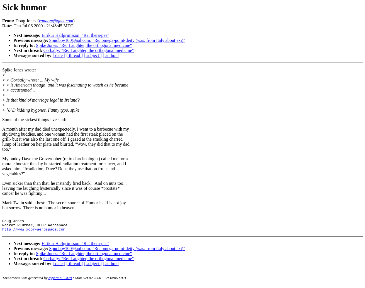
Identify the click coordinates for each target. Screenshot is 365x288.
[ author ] (111, 55)
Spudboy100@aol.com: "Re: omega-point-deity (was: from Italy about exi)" (117, 40)
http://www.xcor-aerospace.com (33, 232)
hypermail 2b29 (60, 281)
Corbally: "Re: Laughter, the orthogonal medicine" (88, 50)
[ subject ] (93, 55)
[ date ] (59, 55)
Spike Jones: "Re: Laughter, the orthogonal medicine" (84, 45)
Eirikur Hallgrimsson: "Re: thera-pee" (75, 35)
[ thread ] (74, 55)
